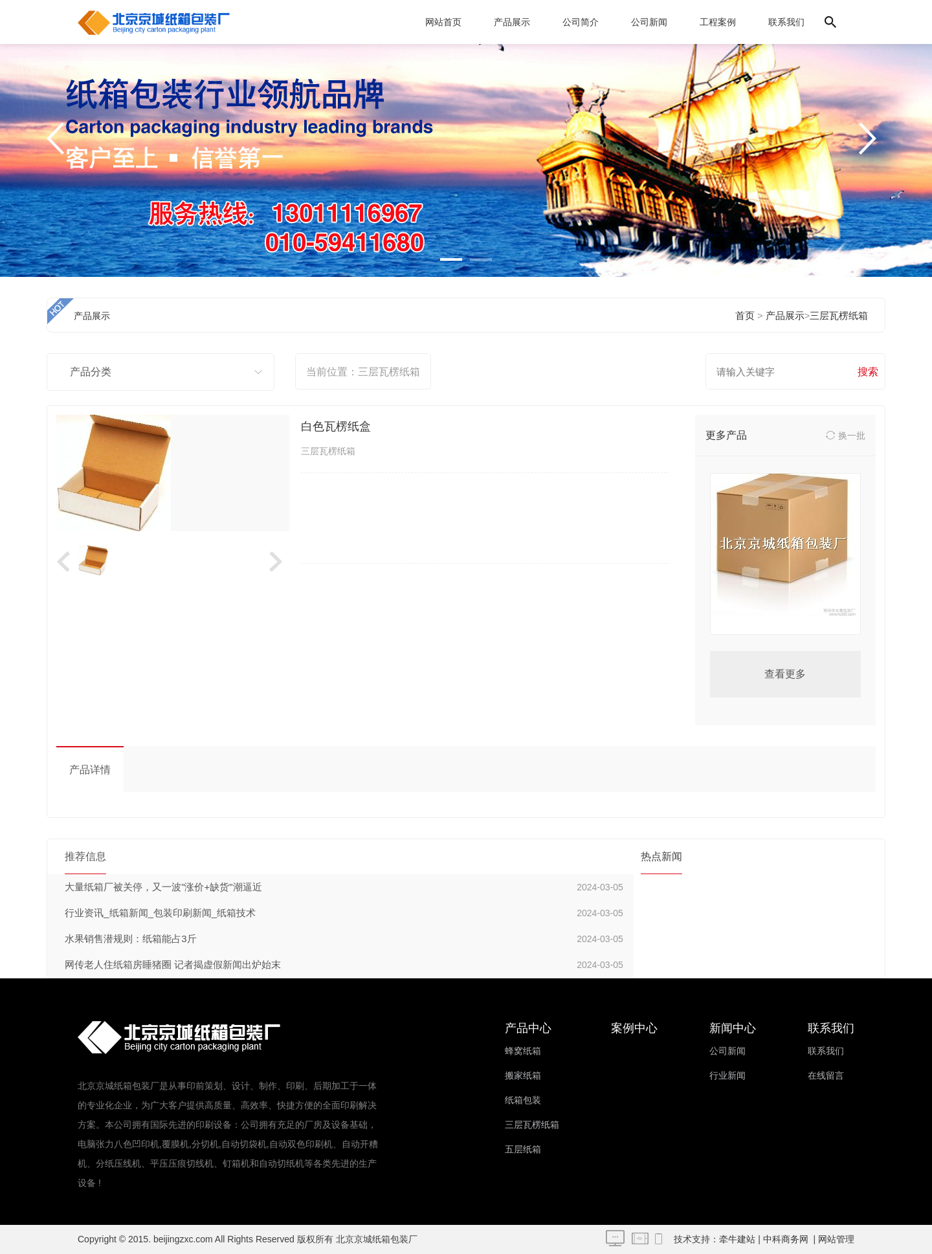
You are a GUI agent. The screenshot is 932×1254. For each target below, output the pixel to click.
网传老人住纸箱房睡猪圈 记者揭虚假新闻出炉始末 (173, 964)
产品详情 (90, 769)
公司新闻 (649, 22)
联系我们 (786, 22)
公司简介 (580, 22)
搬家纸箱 (523, 1075)
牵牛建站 (737, 1239)
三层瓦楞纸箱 (839, 315)
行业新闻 (727, 1075)
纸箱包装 (523, 1100)
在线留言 (826, 1075)
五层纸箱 (523, 1149)
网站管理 (836, 1239)
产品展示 (512, 22)
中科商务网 (785, 1239)
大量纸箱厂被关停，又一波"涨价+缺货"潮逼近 (163, 886)
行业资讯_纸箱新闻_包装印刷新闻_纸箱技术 (160, 912)
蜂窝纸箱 (523, 1051)
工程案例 (718, 22)
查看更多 (785, 673)
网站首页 (443, 22)
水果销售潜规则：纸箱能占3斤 (130, 938)
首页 (745, 315)
